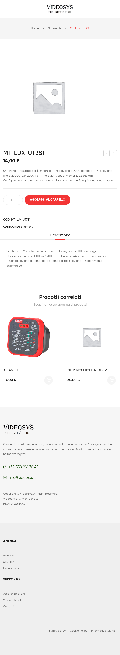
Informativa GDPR (103, 630)
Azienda (8, 555)
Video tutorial (12, 600)
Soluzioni (9, 561)
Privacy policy (57, 630)
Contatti (8, 606)
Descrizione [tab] (60, 235)
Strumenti (54, 28)
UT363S (107, 153)
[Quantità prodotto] (13, 200)
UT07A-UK (11, 370)
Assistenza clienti (14, 593)
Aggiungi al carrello (47, 199)
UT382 (114, 153)
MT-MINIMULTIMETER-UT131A (87, 370)
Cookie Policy (78, 630)
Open (6, 9)
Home (35, 28)
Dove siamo (11, 568)
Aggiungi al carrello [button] (48, 380)
